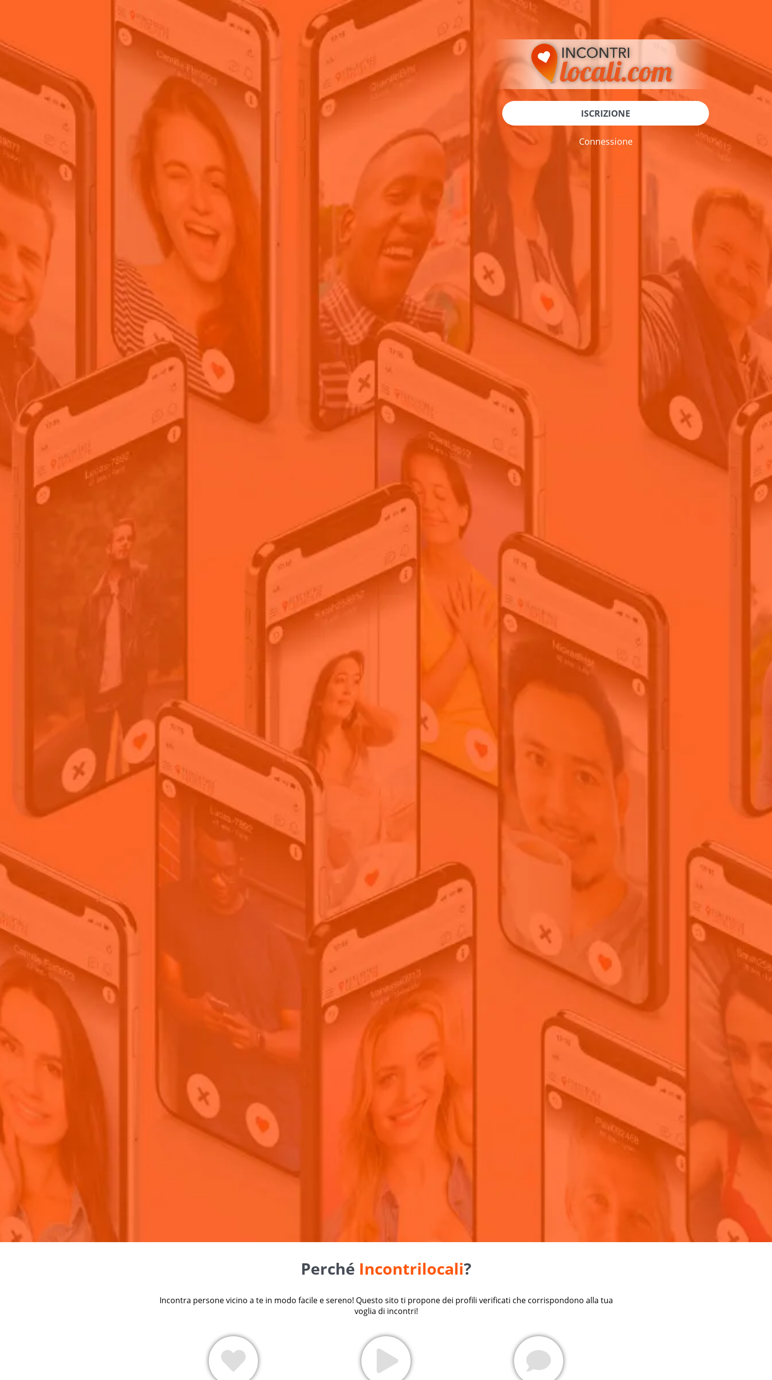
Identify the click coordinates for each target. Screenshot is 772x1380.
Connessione (606, 141)
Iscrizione (605, 113)
